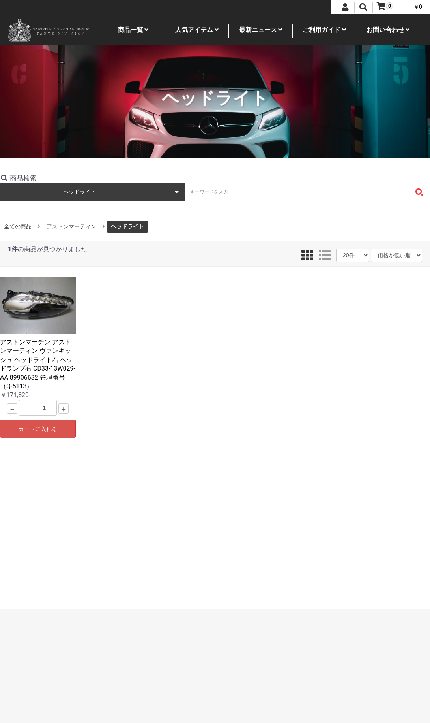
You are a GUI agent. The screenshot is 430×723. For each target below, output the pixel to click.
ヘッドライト (127, 226)
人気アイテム (197, 30)
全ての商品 (18, 226)
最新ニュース (260, 30)
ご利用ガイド (324, 30)
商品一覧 (133, 30)
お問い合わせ (388, 30)
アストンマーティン (71, 226)
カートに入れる (38, 429)
